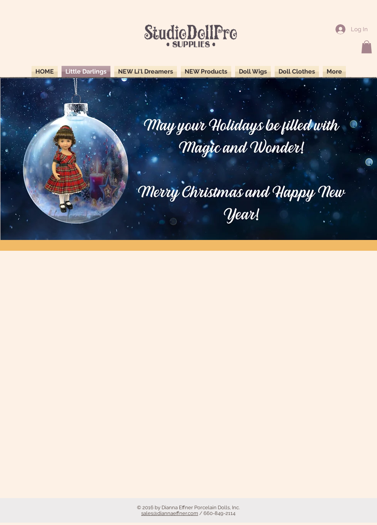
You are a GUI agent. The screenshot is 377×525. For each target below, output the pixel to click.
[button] (366, 46)
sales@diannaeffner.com (169, 513)
